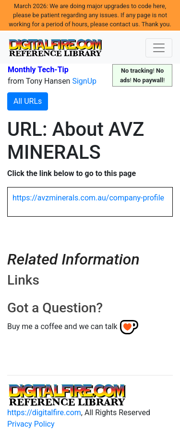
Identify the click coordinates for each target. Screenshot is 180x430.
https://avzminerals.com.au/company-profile (88, 197)
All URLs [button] (27, 101)
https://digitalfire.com (44, 412)
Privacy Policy (31, 424)
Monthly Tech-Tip (38, 69)
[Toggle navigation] (158, 47)
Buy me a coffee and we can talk (62, 326)
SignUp (84, 81)
